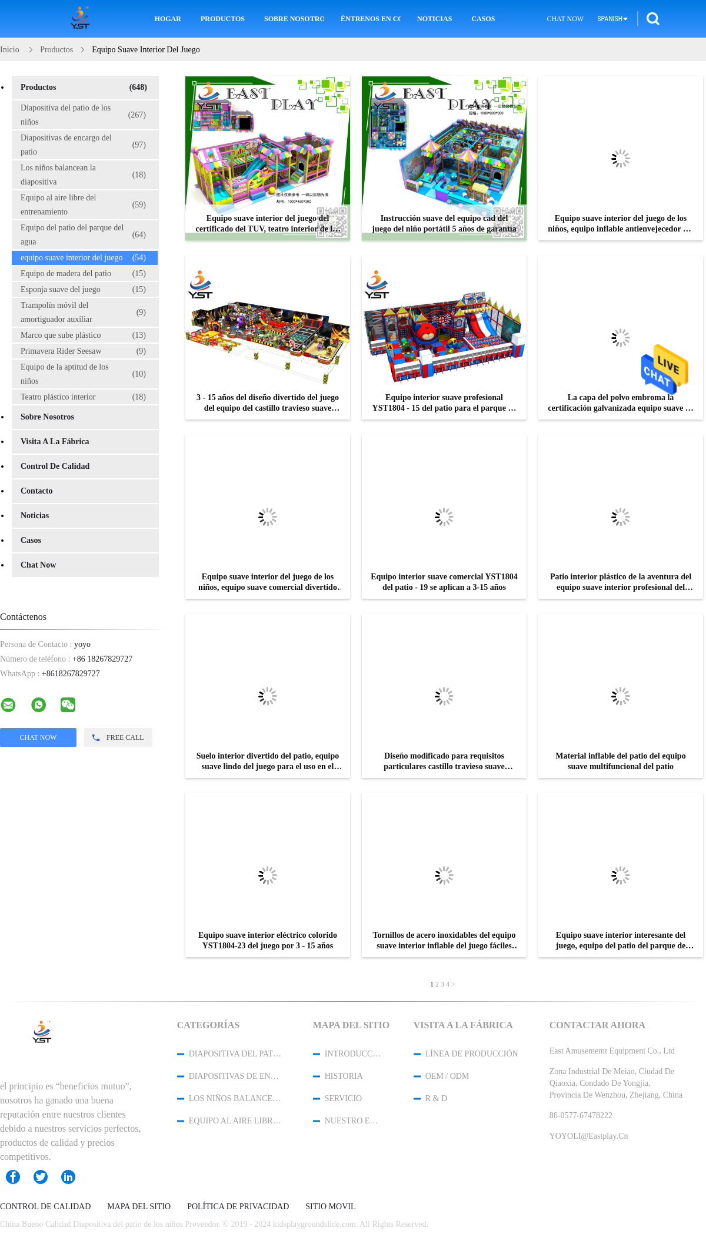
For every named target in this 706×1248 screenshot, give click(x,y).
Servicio (343, 1098)
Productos (223, 19)
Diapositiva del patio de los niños (83, 114)
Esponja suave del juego (83, 290)
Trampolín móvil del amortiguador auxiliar (83, 312)
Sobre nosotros (294, 19)
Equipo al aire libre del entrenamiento (83, 204)
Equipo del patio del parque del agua (83, 234)
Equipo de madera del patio (83, 274)
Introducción (353, 1053)
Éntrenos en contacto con (371, 19)
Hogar (168, 19)
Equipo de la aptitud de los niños (83, 374)
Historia (344, 1076)
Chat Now (565, 19)
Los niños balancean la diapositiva (83, 174)
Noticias (434, 19)
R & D (436, 1098)
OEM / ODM (447, 1076)
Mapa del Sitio (139, 1207)
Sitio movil (330, 1207)
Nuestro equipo (353, 1120)
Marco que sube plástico (83, 335)
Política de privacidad (238, 1207)
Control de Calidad (55, 466)
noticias (35, 515)
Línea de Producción (471, 1053)
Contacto (36, 491)
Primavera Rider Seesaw (83, 351)
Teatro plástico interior (83, 397)
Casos (483, 19)
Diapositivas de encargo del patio (83, 144)
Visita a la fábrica (55, 441)
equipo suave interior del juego (83, 258)
